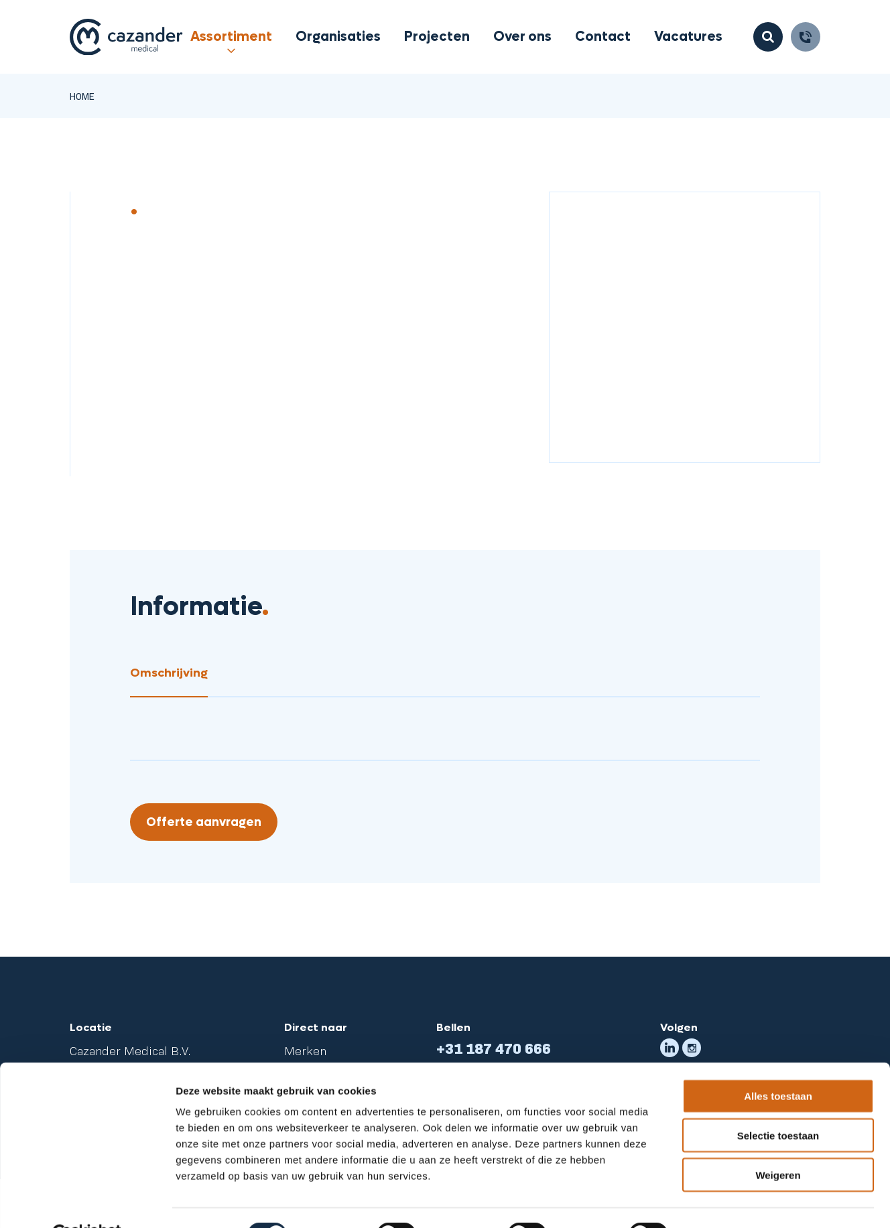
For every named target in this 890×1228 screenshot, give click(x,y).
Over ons (522, 37)
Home (82, 95)
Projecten (437, 37)
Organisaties (338, 37)
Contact (603, 37)
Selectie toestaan (778, 1103)
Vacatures (688, 37)
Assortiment (231, 37)
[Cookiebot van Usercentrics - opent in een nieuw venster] (86, 1202)
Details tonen (724, 1201)
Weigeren (777, 1142)
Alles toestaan (778, 1063)
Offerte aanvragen (203, 822)
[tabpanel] (445, 707)
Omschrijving (169, 673)
